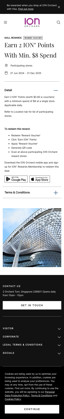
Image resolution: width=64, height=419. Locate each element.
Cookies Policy (13, 399)
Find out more (25, 8)
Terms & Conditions (41, 395)
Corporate (32, 337)
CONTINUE (32, 409)
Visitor (32, 329)
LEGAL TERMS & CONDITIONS (32, 345)
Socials (32, 353)
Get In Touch (32, 305)
